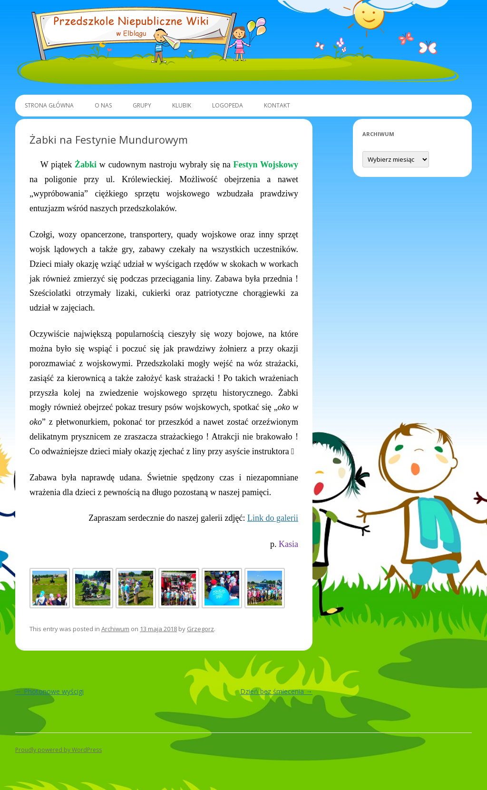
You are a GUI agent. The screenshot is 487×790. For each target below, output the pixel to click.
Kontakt (277, 105)
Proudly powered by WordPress (58, 750)
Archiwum (115, 628)
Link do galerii (272, 518)
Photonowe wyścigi (49, 691)
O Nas (103, 105)
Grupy (142, 105)
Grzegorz (200, 628)
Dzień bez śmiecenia (276, 691)
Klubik (181, 105)
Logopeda (227, 105)
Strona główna (49, 105)
